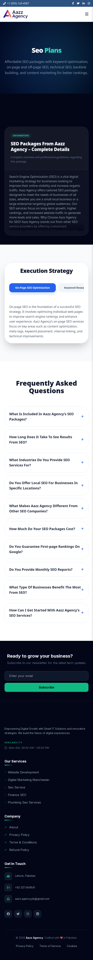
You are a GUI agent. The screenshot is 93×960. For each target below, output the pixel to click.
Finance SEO (15, 795)
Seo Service (15, 787)
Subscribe (46, 687)
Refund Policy (17, 850)
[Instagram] (89, 3)
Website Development (22, 772)
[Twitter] (78, 3)
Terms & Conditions (21, 842)
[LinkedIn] (83, 3)
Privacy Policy (17, 835)
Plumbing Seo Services (23, 802)
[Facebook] (73, 3)
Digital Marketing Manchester (27, 780)
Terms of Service (50, 946)
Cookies (72, 946)
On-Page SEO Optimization (32, 287)
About (11, 827)
